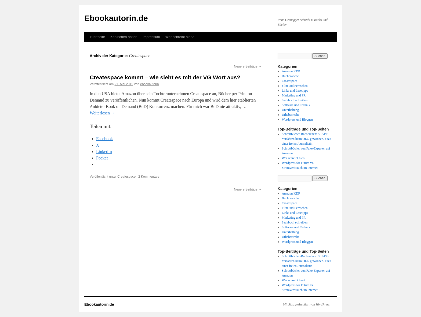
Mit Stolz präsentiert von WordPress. (306, 304)
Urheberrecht (290, 115)
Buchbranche (290, 76)
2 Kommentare (148, 176)
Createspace (126, 176)
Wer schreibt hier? (179, 37)
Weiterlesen (102, 113)
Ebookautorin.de (116, 18)
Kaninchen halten (123, 37)
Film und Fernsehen (295, 86)
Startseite (97, 37)
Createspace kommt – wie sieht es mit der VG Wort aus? (165, 77)
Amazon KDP (291, 71)
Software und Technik (296, 105)
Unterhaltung (290, 110)
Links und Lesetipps (295, 90)
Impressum (151, 37)
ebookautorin (149, 84)
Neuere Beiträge (248, 66)
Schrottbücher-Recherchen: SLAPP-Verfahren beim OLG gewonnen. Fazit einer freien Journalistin (306, 139)
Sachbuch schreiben (295, 100)
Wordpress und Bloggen (297, 119)
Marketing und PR (294, 95)
